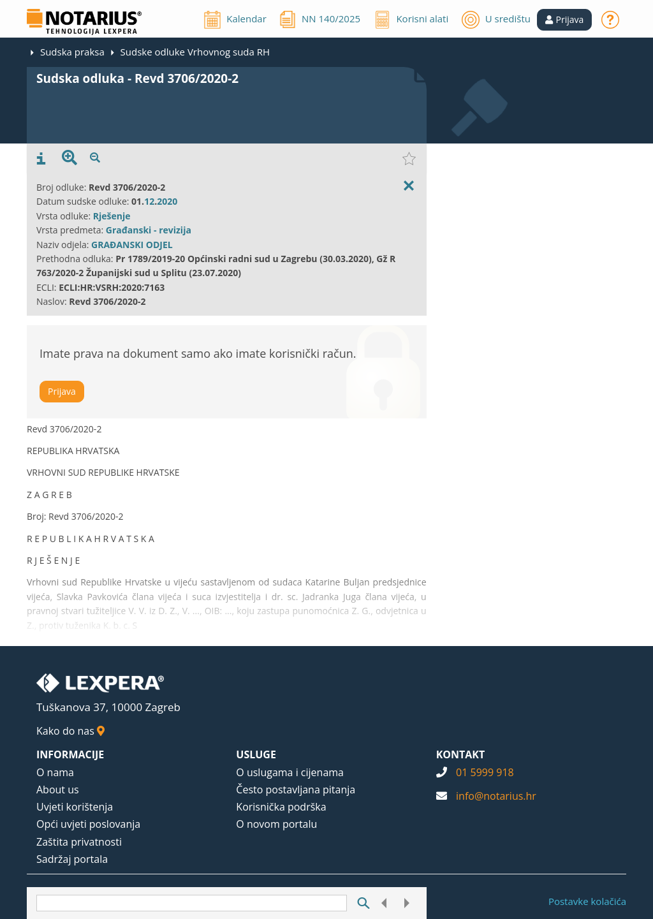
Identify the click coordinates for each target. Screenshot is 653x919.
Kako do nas (70, 731)
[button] (564, 20)
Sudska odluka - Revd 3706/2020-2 (137, 78)
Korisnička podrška (281, 807)
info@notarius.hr (496, 796)
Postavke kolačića (587, 901)
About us (57, 790)
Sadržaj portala (72, 859)
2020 (167, 201)
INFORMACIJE (70, 754)
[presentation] (41, 158)
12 (149, 201)
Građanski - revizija (148, 230)
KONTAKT (460, 754)
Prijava (62, 391)
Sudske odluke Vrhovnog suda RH (195, 51)
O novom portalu (276, 824)
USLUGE (256, 754)
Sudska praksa (72, 51)
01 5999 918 (485, 772)
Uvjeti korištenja (74, 807)
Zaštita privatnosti (79, 842)
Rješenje (112, 216)
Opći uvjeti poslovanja (88, 824)
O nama (55, 772)
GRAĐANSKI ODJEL (132, 245)
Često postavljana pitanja (295, 790)
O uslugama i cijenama (290, 772)
